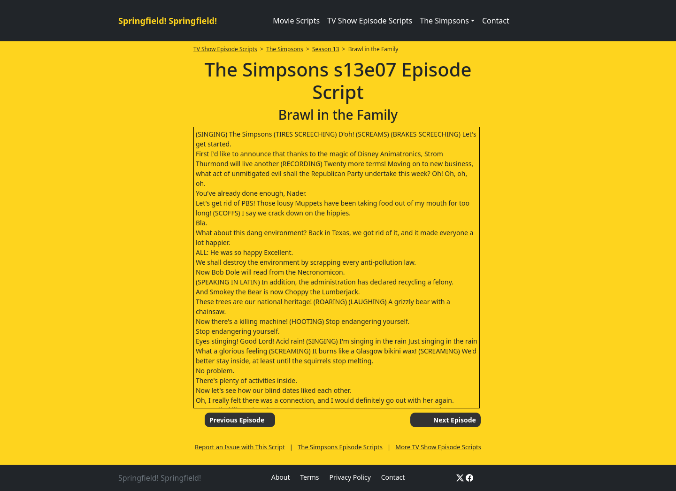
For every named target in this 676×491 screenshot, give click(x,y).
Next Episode (454, 419)
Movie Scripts (296, 20)
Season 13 (325, 49)
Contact (495, 20)
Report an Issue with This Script (240, 447)
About (280, 477)
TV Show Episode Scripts (369, 20)
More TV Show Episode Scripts (438, 447)
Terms (309, 477)
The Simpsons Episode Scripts (340, 447)
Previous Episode (236, 419)
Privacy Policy (349, 477)
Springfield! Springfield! (167, 20)
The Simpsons (284, 49)
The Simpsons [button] (444, 20)
